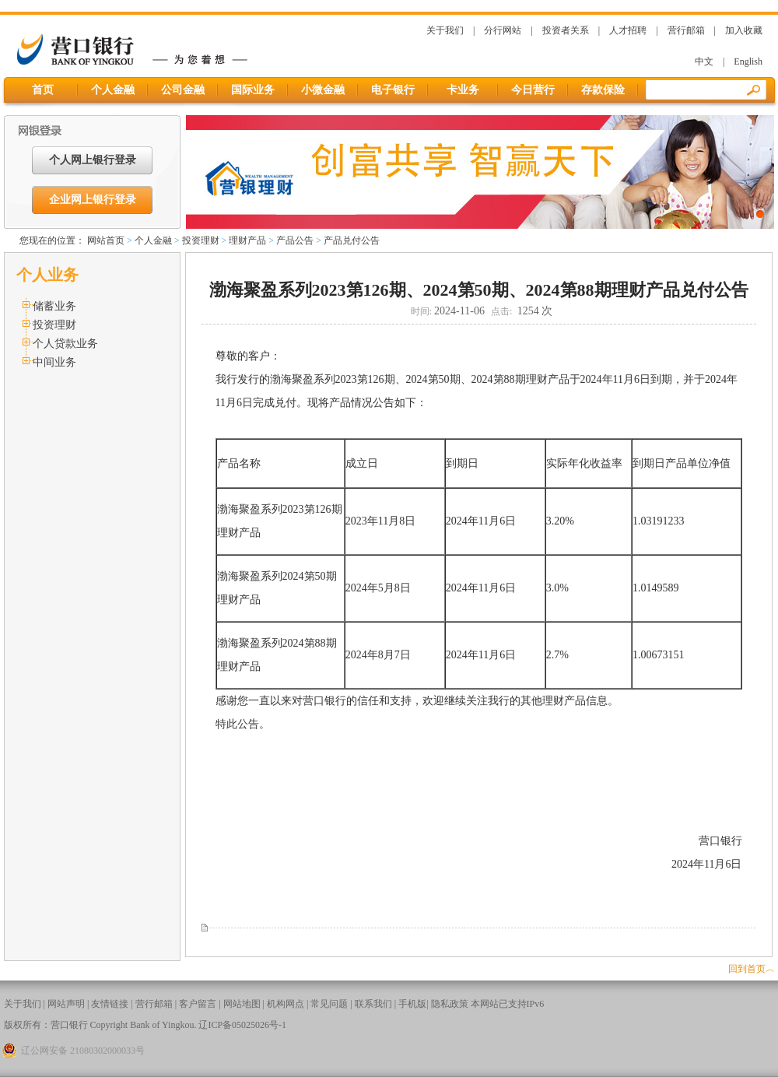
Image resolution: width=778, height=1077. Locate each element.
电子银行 (393, 90)
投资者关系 (565, 30)
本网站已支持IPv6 (508, 1003)
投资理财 (200, 240)
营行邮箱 (686, 30)
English (748, 61)
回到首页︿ (751, 968)
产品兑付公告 (352, 240)
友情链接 (109, 1003)
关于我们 (445, 30)
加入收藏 (743, 30)
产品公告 (295, 240)
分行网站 (502, 30)
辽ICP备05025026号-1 (242, 1024)
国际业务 (253, 90)
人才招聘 (628, 30)
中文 (704, 61)
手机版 (412, 1003)
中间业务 (54, 362)
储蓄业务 (54, 306)
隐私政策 (449, 1003)
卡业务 (463, 90)
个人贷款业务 (65, 343)
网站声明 (66, 1003)
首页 (43, 90)
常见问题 (329, 1003)
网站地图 (242, 1003)
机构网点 (285, 1003)
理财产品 (247, 240)
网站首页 (105, 240)
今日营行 (533, 90)
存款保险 (603, 90)
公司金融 (183, 90)
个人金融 (113, 90)
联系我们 (373, 1003)
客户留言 (197, 1003)
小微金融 (323, 90)
